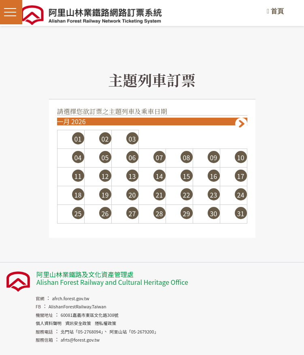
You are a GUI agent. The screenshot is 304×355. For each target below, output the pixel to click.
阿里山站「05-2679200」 (133, 332)
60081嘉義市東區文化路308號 (90, 315)
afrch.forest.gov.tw (70, 298)
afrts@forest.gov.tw (80, 340)
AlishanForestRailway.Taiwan (77, 306)
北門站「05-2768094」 (82, 332)
